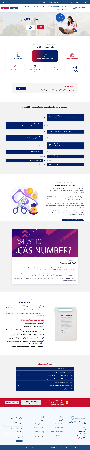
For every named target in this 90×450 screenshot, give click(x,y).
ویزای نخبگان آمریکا (58, 427)
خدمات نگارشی (63, 10)
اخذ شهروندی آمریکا (58, 435)
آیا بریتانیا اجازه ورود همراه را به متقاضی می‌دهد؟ (60, 387)
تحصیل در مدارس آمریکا (57, 431)
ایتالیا (33, 6)
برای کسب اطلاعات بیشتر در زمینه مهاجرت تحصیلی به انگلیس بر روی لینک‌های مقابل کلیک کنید (55, 404)
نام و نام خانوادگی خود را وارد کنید (15, 428)
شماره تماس (19, 431)
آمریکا (47, 6)
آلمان (29, 6)
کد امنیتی (20, 437)
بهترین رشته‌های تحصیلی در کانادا (37, 432)
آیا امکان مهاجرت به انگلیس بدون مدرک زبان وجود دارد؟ (58, 381)
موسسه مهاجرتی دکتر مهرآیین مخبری (58, 6)
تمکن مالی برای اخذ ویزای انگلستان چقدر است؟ (60, 370)
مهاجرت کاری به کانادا (39, 424)
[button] (45, 370)
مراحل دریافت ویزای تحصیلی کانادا (36, 437)
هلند (24, 6)
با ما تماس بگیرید (82, 431)
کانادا (43, 6)
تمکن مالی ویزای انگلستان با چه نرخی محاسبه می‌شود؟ (59, 377)
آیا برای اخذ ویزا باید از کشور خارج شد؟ (63, 384)
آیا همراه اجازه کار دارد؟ (66, 391)
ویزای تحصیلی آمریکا (58, 423)
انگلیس (38, 6)
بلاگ (58, 10)
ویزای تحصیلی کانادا (39, 428)
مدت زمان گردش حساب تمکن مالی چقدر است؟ (60, 374)
